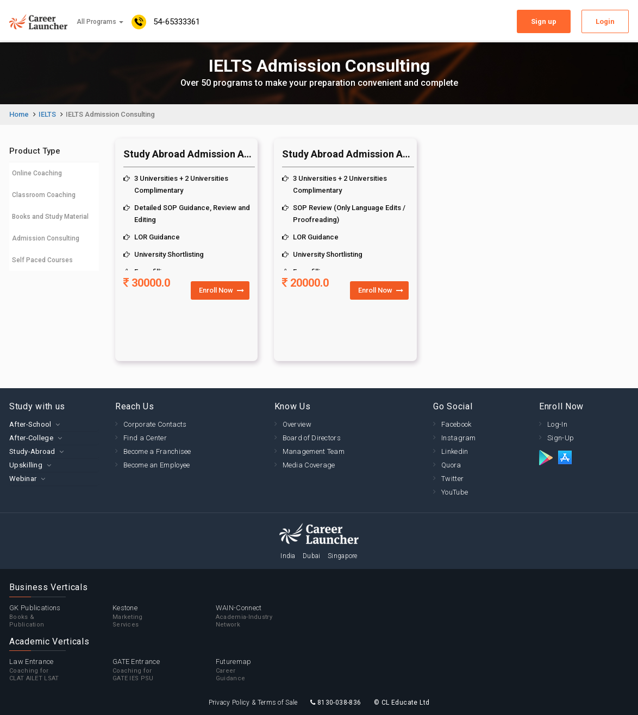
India (288, 556)
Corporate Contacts (154, 424)
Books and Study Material (50, 216)
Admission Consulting (45, 238)
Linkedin (454, 451)
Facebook (456, 424)
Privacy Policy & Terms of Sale (253, 702)
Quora (451, 465)
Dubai (312, 556)
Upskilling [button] (25, 465)
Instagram (458, 438)
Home (19, 114)
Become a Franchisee (157, 451)
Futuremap (267, 669)
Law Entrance (60, 669)
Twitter (452, 478)
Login (605, 21)
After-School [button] (30, 424)
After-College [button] (31, 438)
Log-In (557, 424)
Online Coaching (37, 173)
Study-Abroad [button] (32, 451)
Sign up (543, 21)
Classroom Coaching (44, 195)
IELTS (47, 114)
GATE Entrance (164, 669)
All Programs (100, 22)
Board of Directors (312, 438)
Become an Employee (156, 465)
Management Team (314, 451)
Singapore (343, 556)
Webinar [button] (22, 478)
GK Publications (60, 616)
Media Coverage (309, 465)
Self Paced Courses (42, 260)
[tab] (54, 424)
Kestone (164, 616)
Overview (297, 424)
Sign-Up (560, 438)
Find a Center (145, 438)
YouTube (454, 492)
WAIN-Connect (267, 616)
